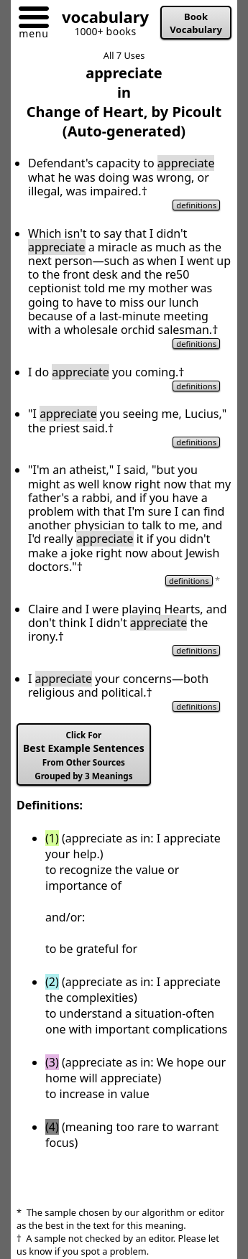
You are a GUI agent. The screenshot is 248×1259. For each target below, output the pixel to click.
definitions (196, 205)
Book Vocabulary (196, 23)
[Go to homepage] (100, 20)
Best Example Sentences (83, 755)
